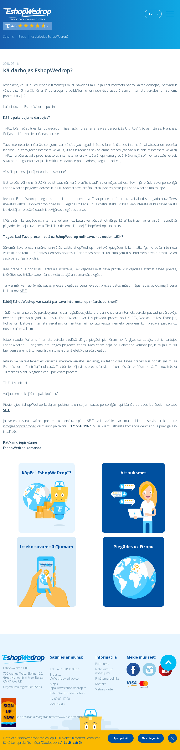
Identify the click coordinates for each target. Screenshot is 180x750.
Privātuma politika (107, 678)
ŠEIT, (90, 420)
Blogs (22, 37)
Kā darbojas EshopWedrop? (49, 37)
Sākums (8, 37)
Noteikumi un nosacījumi (104, 671)
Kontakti (100, 684)
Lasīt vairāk (73, 742)
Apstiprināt (120, 738)
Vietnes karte (104, 689)
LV (151, 14)
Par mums (102, 664)
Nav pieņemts (151, 738)
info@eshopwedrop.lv (19, 426)
